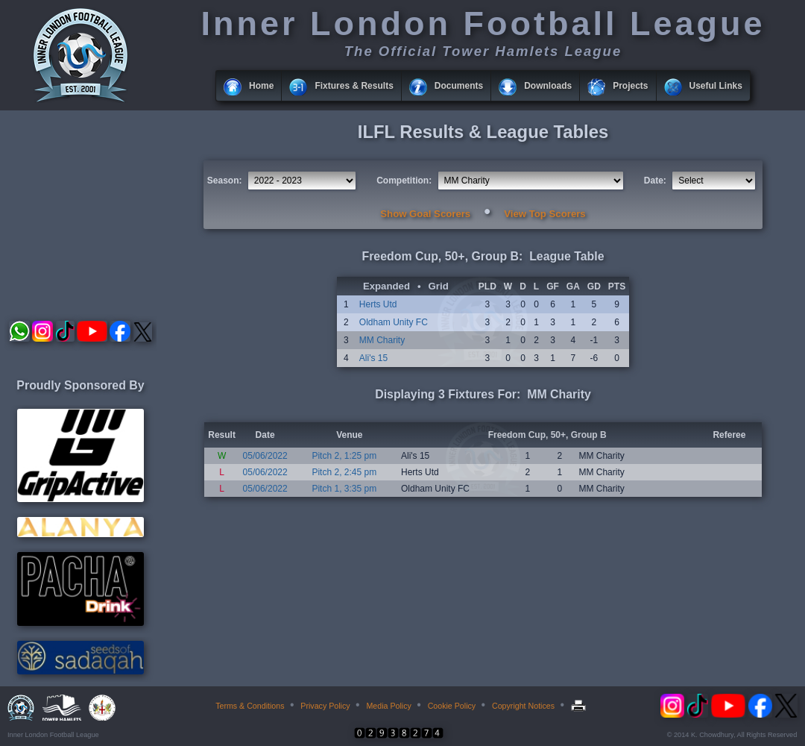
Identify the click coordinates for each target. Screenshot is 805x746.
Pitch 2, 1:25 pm (344, 456)
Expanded (386, 286)
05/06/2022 (265, 456)
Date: (655, 180)
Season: (224, 180)
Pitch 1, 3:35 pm (344, 488)
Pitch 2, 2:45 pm (344, 472)
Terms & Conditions (249, 705)
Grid (439, 286)
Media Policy (388, 705)
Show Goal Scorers (425, 213)
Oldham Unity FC (393, 322)
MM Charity (382, 340)
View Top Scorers (544, 213)
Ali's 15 (373, 358)
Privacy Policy (325, 705)
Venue (349, 435)
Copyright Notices (523, 705)
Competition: (404, 180)
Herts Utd (378, 304)
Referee (729, 435)
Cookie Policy (452, 705)
